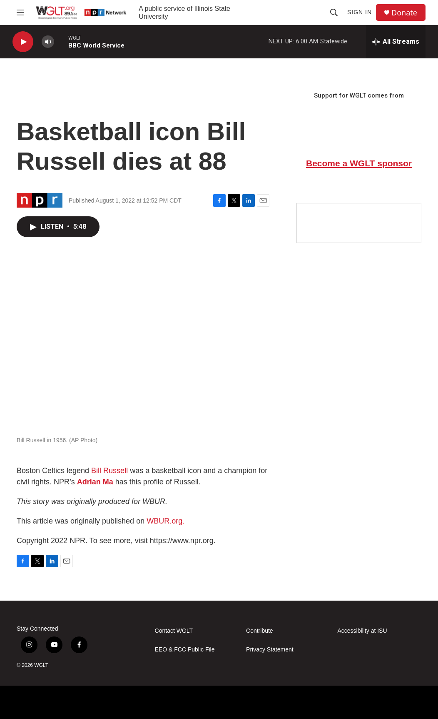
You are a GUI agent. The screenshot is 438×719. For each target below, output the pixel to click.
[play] (23, 42)
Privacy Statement (270, 649)
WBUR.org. (165, 521)
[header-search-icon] (334, 12)
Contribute (259, 631)
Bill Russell (109, 470)
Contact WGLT (174, 631)
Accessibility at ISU (362, 631)
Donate (404, 12)
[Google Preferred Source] (359, 223)
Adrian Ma (95, 482)
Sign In (359, 12)
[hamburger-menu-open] (20, 12)
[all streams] (396, 41)
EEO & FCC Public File (185, 649)
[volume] (48, 42)
